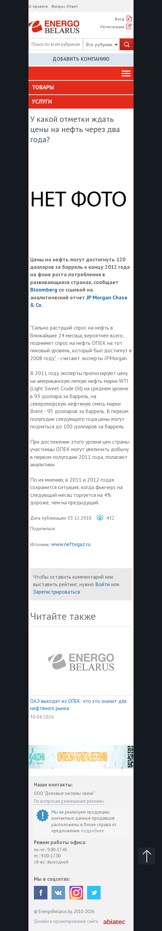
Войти (102, 584)
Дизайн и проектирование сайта (66, 921)
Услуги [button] (42, 101)
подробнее (92, 831)
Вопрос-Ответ (65, 6)
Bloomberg (43, 289)
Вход (119, 18)
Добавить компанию (81, 59)
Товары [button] (43, 87)
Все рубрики (102, 44)
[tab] (81, 87)
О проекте (38, 6)
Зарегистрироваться (56, 591)
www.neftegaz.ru (70, 544)
